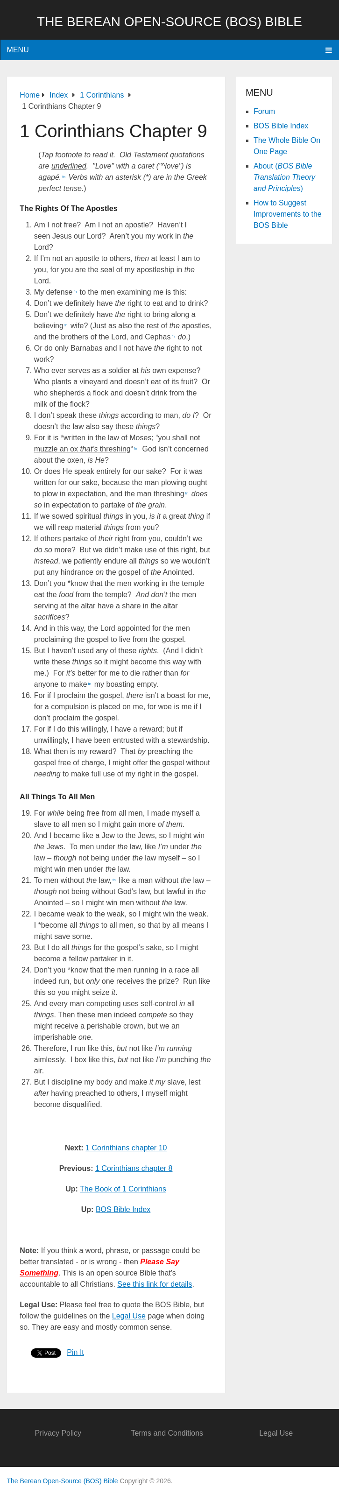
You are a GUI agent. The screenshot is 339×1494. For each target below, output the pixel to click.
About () (284, 177)
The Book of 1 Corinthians (123, 1189)
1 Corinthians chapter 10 (126, 1148)
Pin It (75, 1352)
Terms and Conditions (167, 1433)
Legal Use (129, 1316)
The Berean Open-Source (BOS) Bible (169, 21)
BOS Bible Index (123, 1209)
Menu (18, 50)
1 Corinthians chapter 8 (133, 1168)
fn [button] (63, 177)
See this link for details (154, 1284)
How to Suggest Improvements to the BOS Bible (288, 214)
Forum (264, 111)
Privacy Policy (58, 1433)
